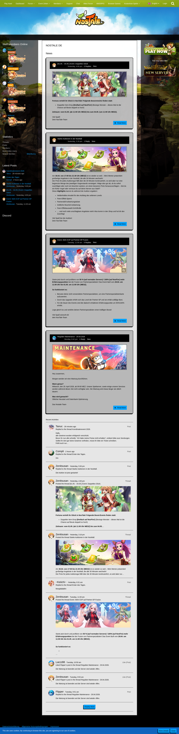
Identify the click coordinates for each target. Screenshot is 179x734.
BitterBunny (31, 154)
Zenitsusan (10, 186)
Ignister (10, 66)
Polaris (10, 83)
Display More (90, 707)
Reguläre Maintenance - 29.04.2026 (71, 337)
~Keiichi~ (61, 582)
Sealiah (10, 99)
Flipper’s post (65, 665)
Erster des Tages (12, 177)
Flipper (10, 50)
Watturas (11, 115)
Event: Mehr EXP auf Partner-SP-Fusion (72, 240)
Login (165, 3)
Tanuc (8, 174)
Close (173, 731)
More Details (164, 731)
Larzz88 (60, 662)
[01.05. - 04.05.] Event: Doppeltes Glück (72, 64)
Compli (9, 180)
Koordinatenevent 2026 (15, 171)
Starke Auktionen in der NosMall (18, 184)
